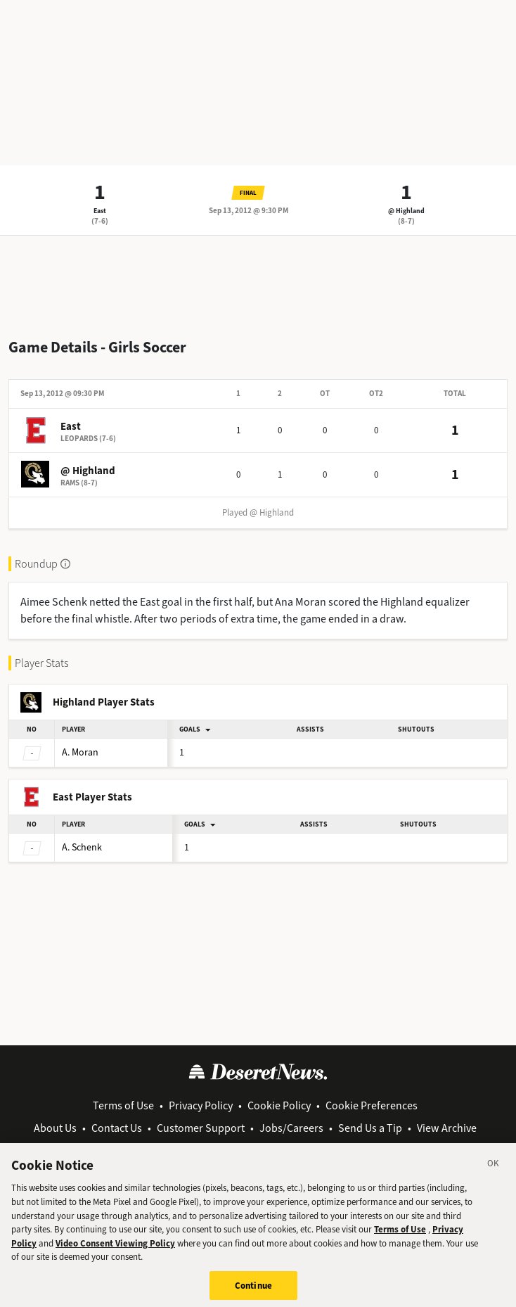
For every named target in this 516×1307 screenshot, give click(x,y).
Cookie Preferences (371, 1105)
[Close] (493, 1172)
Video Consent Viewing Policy (115, 1250)
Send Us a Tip (370, 1128)
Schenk (82, 847)
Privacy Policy (201, 1105)
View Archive (447, 1128)
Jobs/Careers (291, 1128)
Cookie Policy (279, 1105)
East (99, 210)
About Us (55, 1128)
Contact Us (116, 1128)
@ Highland (406, 210)
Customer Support (201, 1128)
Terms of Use (123, 1105)
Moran (80, 752)
